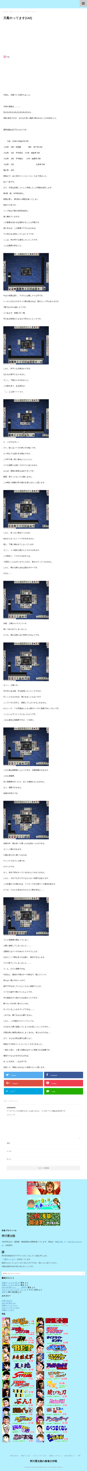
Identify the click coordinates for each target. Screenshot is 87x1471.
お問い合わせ (7, 1301)
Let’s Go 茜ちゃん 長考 (13, 1287)
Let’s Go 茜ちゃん (9, 1303)
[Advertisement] (43, 38)
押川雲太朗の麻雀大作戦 (43, 1461)
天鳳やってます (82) (10, 1285)
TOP (3, 1292)
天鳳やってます (9, 1259)
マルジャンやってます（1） (13, 1290)
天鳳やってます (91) (10, 1283)
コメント (11, 1115)
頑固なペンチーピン (10, 1305)
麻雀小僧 (58, 1242)
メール (9, 1151)
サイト (9, 1159)
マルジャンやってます (11, 1308)
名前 (8, 1143)
